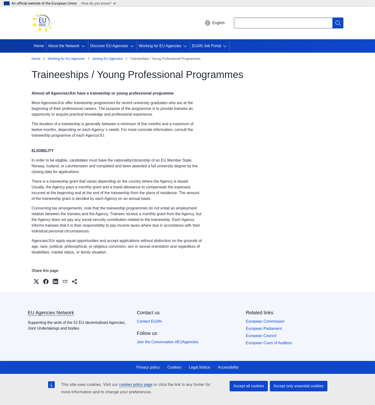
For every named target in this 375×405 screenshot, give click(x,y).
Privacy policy (148, 367)
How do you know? (98, 3)
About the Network (64, 46)
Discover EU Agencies (109, 46)
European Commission (265, 321)
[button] (36, 281)
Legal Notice (199, 367)
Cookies (174, 367)
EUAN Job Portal (206, 46)
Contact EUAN (149, 321)
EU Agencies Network (51, 312)
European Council (261, 336)
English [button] (215, 23)
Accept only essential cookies (299, 386)
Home (39, 46)
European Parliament (264, 328)
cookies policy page (135, 384)
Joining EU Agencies (107, 59)
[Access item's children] (84, 46)
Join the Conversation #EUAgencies (167, 342)
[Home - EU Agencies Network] (42, 23)
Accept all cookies (248, 386)
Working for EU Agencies (160, 46)
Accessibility (228, 367)
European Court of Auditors (269, 343)
